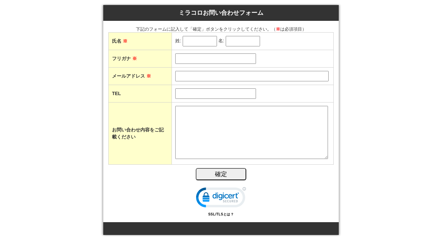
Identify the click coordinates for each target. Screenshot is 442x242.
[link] (221, 199)
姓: (178, 41)
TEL (116, 93)
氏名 (119, 41)
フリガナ (124, 58)
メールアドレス (131, 76)
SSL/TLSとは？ (221, 214)
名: (221, 41)
